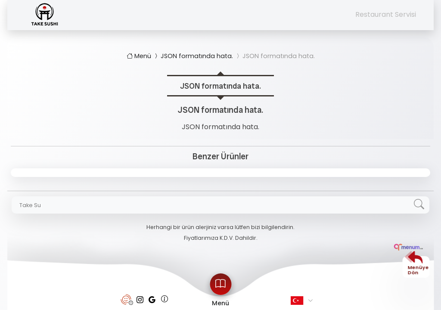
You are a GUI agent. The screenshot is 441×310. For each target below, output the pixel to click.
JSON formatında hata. (193, 56)
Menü (140, 56)
